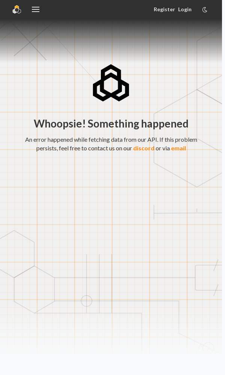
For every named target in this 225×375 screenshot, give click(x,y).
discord (143, 148)
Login (185, 9)
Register (164, 9)
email (178, 148)
